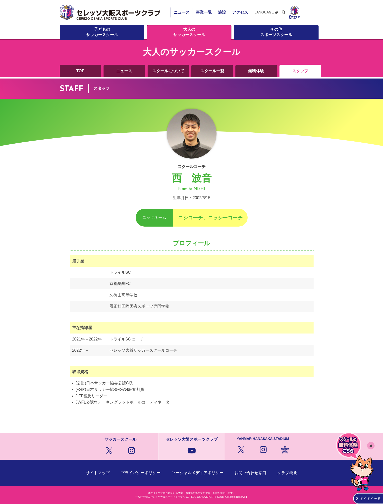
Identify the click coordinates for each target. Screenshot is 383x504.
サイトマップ (98, 473)
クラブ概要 (287, 473)
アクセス (240, 12)
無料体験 (256, 71)
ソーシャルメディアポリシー (197, 473)
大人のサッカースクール (189, 32)
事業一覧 (204, 12)
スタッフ (300, 71)
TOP (80, 71)
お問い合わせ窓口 (250, 473)
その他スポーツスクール (276, 32)
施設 (222, 12)
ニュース (182, 12)
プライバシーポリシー (141, 473)
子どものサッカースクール (102, 32)
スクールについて (168, 71)
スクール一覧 (212, 71)
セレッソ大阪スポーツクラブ (111, 12)
